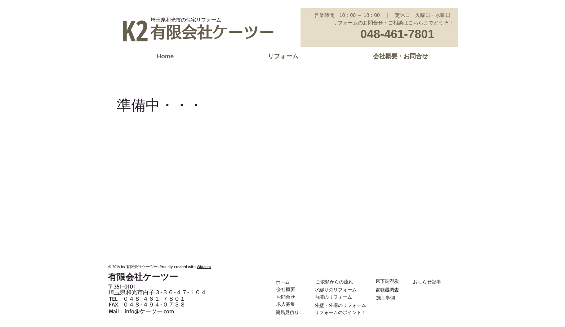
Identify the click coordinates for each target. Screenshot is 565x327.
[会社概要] (285, 289)
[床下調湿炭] (387, 281)
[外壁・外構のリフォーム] (340, 305)
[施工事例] (385, 297)
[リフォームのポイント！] (340, 312)
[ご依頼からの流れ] (334, 281)
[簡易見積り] (287, 312)
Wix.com (204, 266)
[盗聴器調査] (387, 289)
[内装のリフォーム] (333, 296)
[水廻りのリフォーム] (336, 289)
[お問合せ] (285, 296)
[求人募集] (285, 304)
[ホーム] (283, 282)
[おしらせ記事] (427, 281)
